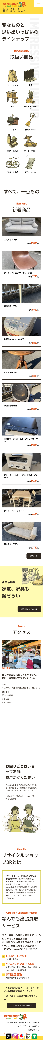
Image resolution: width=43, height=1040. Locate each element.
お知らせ (35, 1026)
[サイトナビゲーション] (38, 3)
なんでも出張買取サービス (21, 1005)
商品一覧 (33, 556)
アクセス (26, 1026)
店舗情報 (35, 1022)
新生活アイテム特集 (29, 609)
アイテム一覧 (12, 1022)
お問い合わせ (33, 1030)
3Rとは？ (17, 1026)
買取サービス (24, 1022)
